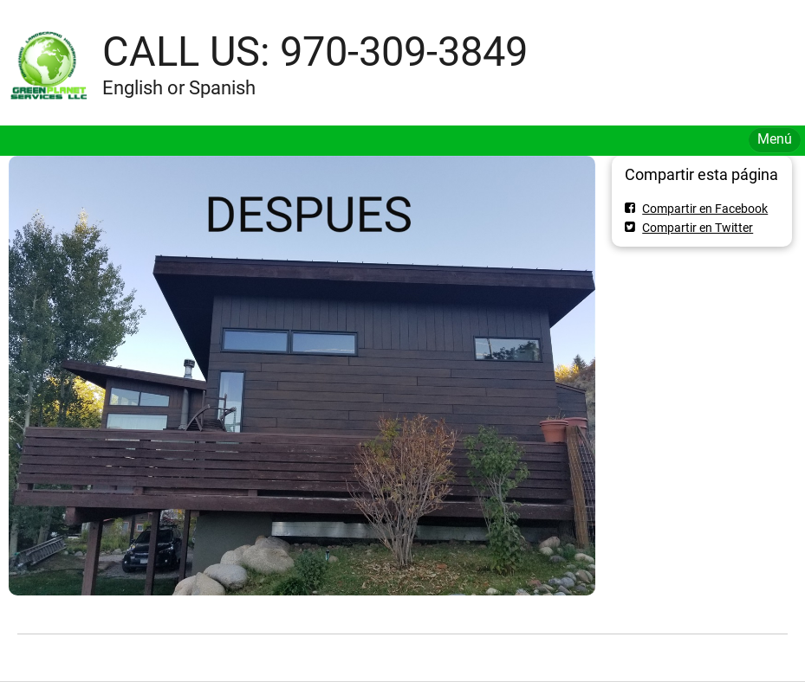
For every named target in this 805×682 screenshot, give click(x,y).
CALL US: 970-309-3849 (315, 51)
